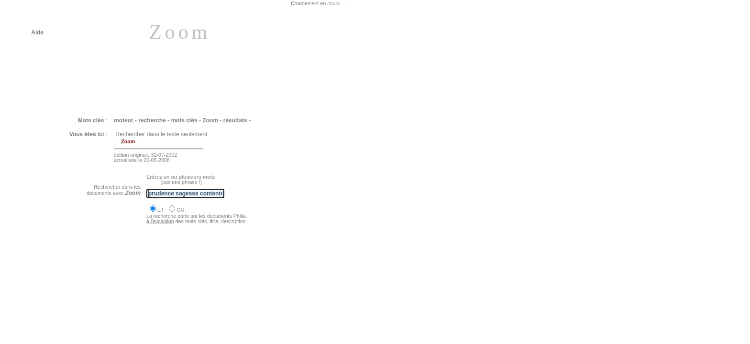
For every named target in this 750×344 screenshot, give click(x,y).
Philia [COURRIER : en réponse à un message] (104, 275)
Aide (37, 32)
